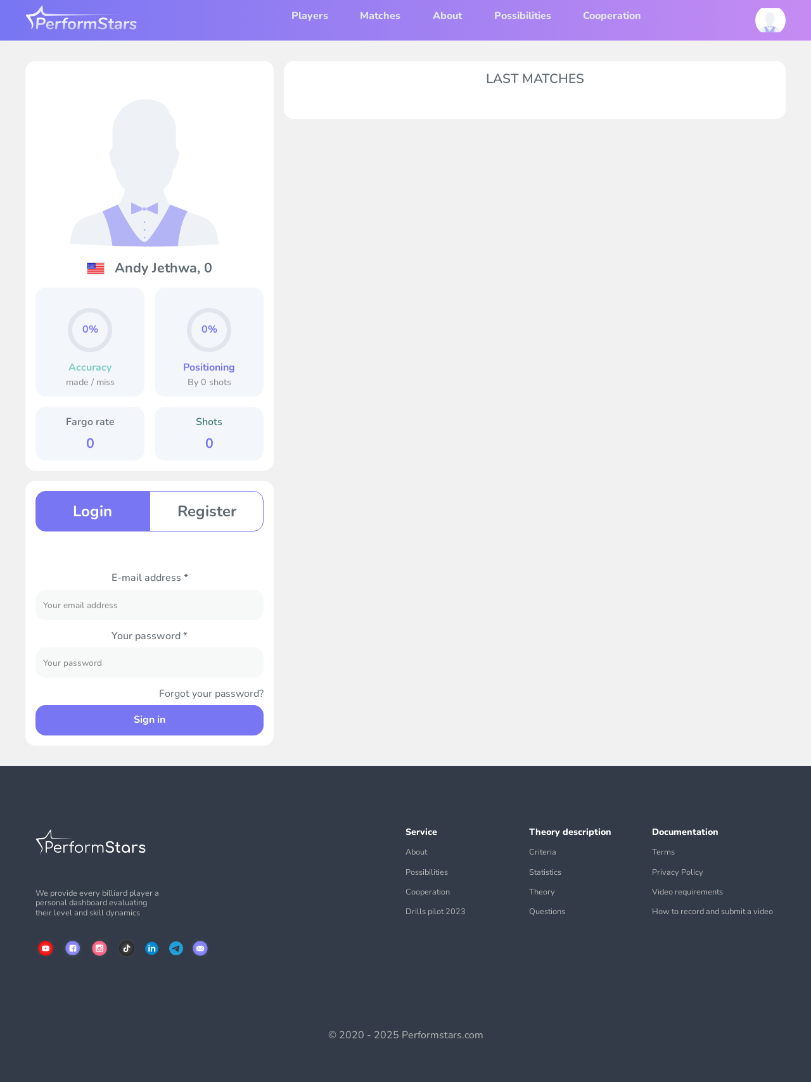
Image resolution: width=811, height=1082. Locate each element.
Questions (547, 912)
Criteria (542, 852)
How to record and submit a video (712, 912)
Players (309, 16)
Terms (663, 852)
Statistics (545, 872)
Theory (542, 892)
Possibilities (522, 16)
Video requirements (687, 892)
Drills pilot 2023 (436, 912)
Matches (380, 16)
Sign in (149, 720)
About (447, 16)
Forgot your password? (211, 694)
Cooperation (612, 16)
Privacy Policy (677, 872)
